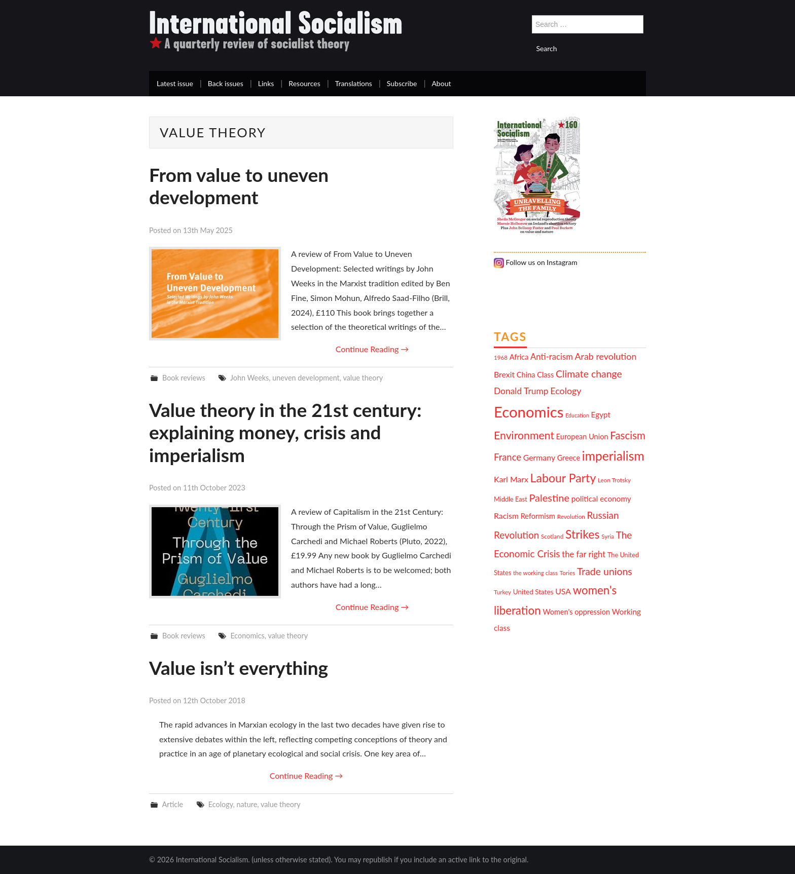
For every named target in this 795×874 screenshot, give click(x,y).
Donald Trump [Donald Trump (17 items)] (521, 391)
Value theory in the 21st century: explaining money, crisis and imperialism (285, 432)
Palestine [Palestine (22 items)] (549, 497)
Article (172, 804)
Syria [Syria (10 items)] (607, 536)
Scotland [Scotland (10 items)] (552, 536)
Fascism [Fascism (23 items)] (627, 435)
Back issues (225, 83)
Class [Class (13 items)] (545, 374)
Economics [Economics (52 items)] (528, 412)
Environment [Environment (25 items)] (524, 435)
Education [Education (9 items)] (577, 415)
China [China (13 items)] (526, 374)
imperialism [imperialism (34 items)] (613, 455)
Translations (353, 83)
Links (266, 83)
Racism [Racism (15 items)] (506, 515)
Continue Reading (372, 349)
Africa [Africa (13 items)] (519, 357)
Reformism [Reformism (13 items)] (538, 516)
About (441, 83)
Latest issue (175, 83)
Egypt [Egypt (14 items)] (601, 414)
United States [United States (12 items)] (533, 592)
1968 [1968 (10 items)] (501, 357)
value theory (363, 377)
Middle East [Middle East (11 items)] (510, 499)
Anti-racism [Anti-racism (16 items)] (551, 357)
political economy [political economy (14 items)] (601, 498)
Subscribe (402, 83)
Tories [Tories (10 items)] (567, 572)
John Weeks (249, 377)
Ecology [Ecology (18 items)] (565, 390)
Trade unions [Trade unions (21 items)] (604, 571)
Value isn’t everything (238, 667)
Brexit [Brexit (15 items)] (504, 374)
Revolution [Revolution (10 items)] (571, 516)
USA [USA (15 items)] (563, 591)
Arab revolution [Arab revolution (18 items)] (605, 356)
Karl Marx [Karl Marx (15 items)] (511, 479)
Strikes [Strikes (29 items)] (582, 534)
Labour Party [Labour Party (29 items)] (563, 478)
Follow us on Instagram (535, 262)
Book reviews (183, 377)
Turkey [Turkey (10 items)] (502, 591)
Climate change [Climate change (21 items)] (589, 373)
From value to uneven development (239, 185)
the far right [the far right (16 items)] (583, 554)
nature (247, 804)
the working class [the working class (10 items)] (535, 572)
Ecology (220, 804)
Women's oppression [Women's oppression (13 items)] (576, 611)
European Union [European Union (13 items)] (582, 436)
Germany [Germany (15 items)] (539, 457)
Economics (247, 635)
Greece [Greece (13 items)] (568, 457)
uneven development (306, 377)
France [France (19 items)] (507, 457)
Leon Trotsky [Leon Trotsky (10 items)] (614, 479)
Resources (304, 83)
